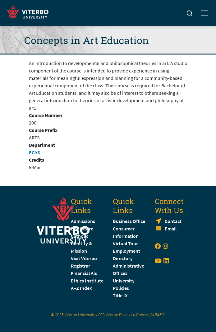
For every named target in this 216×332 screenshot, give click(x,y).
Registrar (80, 266)
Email (171, 228)
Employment (126, 251)
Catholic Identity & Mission (81, 243)
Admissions (83, 221)
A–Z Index (81, 288)
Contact (173, 221)
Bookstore (82, 228)
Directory (123, 258)
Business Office (129, 221)
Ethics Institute (87, 280)
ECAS (34, 152)
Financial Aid (84, 273)
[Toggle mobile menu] (204, 13)
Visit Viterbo (84, 258)
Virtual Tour (125, 243)
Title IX (120, 295)
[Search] (189, 13)
